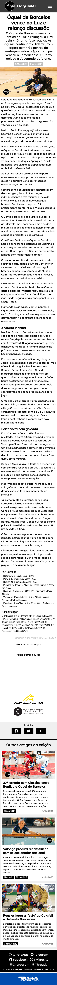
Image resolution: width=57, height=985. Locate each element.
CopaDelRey (10, 943)
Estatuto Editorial (46, 969)
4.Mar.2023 (21, 64)
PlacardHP (36, 64)
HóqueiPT (19, 969)
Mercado (8, 877)
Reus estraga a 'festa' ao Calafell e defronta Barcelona (28, 917)
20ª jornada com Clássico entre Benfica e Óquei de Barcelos (26, 784)
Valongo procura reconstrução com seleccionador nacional (25, 851)
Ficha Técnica (31, 969)
